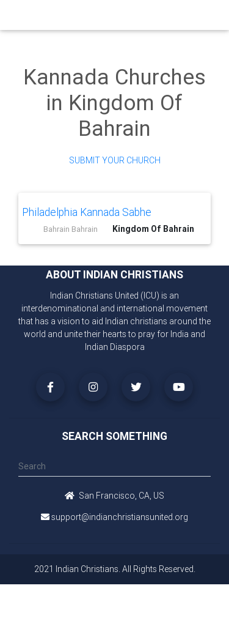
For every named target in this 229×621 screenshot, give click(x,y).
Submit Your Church (115, 160)
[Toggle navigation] (206, 15)
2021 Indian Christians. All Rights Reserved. (114, 569)
